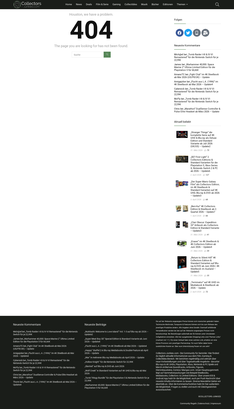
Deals (89, 4)
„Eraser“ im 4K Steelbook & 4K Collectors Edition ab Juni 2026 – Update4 (205, 244)
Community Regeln (188, 403)
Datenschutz (203, 403)
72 (207, 292)
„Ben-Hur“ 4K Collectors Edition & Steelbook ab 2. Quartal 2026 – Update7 (204, 209)
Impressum (216, 403)
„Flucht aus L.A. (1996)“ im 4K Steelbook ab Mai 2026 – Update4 (196, 83)
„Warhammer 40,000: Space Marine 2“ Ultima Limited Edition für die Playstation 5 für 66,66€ (194, 67)
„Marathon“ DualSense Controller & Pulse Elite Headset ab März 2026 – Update (197, 110)
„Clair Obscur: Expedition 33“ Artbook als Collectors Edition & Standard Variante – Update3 (205, 226)
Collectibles (131, 4)
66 (207, 216)
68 (207, 199)
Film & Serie (102, 4)
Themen (181, 4)
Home (68, 4)
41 (208, 235)
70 (208, 150)
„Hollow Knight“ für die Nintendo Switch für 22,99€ (109, 362)
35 (208, 275)
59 (208, 251)
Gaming (117, 4)
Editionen (168, 4)
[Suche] (107, 55)
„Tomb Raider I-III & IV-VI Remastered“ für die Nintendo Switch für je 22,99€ (196, 57)
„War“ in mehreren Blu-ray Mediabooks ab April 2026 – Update (114, 357)
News (79, 4)
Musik (144, 4)
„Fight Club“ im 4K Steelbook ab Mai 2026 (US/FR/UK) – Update (196, 76)
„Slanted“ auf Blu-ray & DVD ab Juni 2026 (104, 366)
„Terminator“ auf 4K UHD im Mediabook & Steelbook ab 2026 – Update (205, 285)
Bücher (155, 4)
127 (207, 175)
